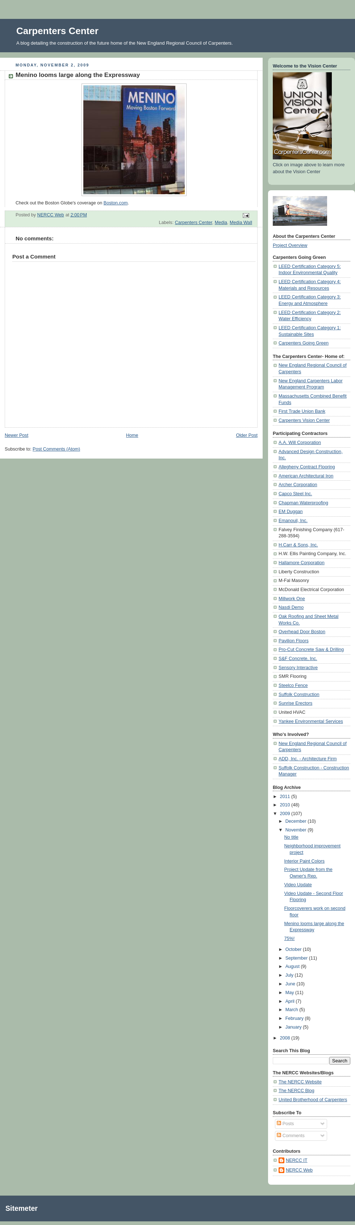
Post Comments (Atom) (56, 449)
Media (221, 222)
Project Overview (290, 245)
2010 (286, 804)
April (290, 1001)
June (291, 983)
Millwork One (292, 598)
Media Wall (241, 222)
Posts (285, 1123)
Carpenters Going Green (304, 343)
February (295, 1018)
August (293, 966)
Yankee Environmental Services (311, 721)
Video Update (298, 884)
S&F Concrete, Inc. (298, 658)
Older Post (247, 435)
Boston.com (116, 202)
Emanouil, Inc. (293, 520)
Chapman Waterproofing (303, 502)
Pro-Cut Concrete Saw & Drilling (311, 649)
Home (132, 435)
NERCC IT (297, 1160)
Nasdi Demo (291, 607)
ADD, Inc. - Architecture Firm (308, 758)
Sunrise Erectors (295, 703)
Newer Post (16, 435)
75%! (289, 938)
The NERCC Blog (296, 1090)
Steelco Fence (293, 685)
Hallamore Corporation (302, 562)
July (290, 975)
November (296, 830)
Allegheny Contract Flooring (307, 466)
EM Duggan (291, 511)
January (294, 1027)
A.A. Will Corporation (300, 442)
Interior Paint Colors (304, 861)
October (294, 949)
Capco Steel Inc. (295, 493)
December (296, 821)
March (292, 1009)
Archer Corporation (298, 484)
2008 (286, 1038)
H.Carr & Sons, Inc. (298, 545)
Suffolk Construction (299, 694)
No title (291, 837)
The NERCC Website (300, 1081)
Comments (290, 1135)
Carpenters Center (57, 30)
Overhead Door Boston (302, 631)
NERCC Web (299, 1170)
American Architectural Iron (306, 476)
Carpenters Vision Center (304, 420)
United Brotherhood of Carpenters (313, 1099)
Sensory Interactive (298, 667)
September (297, 958)
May (290, 992)
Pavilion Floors (294, 640)
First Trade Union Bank (302, 411)
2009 (286, 813)
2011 (286, 796)
